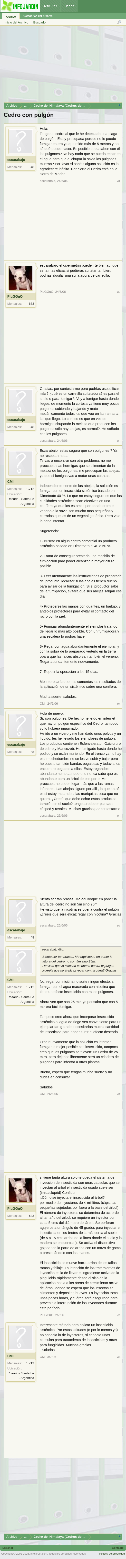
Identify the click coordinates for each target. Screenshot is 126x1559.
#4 (118, 704)
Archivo (11, 16)
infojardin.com (38, 1553)
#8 (118, 1315)
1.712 (30, 489)
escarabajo (16, 160)
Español (7, 1547)
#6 (118, 925)
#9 (118, 1357)
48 (32, 167)
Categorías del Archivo (37, 15)
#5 (118, 816)
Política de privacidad (112, 1553)
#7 (118, 1094)
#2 (118, 292)
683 (31, 303)
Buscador (40, 22)
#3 (118, 441)
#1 (118, 181)
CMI (10, 482)
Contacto (118, 1547)
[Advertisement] (63, 66)
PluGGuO (15, 296)
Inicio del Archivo (17, 22)
